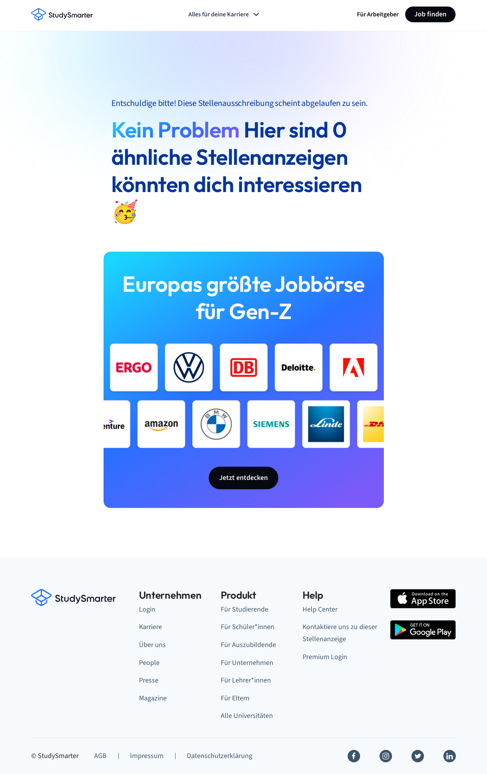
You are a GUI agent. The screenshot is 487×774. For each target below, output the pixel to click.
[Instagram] (386, 756)
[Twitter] (417, 756)
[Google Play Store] (423, 630)
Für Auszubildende (248, 645)
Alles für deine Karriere (224, 14)
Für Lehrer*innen (246, 680)
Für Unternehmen (247, 663)
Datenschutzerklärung (219, 756)
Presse (148, 680)
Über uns (152, 645)
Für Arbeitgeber (378, 14)
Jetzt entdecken (243, 478)
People (149, 663)
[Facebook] (354, 756)
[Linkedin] (449, 756)
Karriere (150, 627)
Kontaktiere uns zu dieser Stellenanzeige (339, 633)
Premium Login (324, 657)
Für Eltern (235, 698)
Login (147, 609)
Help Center (320, 609)
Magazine (153, 698)
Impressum (147, 756)
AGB (100, 756)
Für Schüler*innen (247, 627)
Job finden (430, 14)
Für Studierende (244, 609)
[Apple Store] (423, 598)
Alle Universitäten (247, 716)
